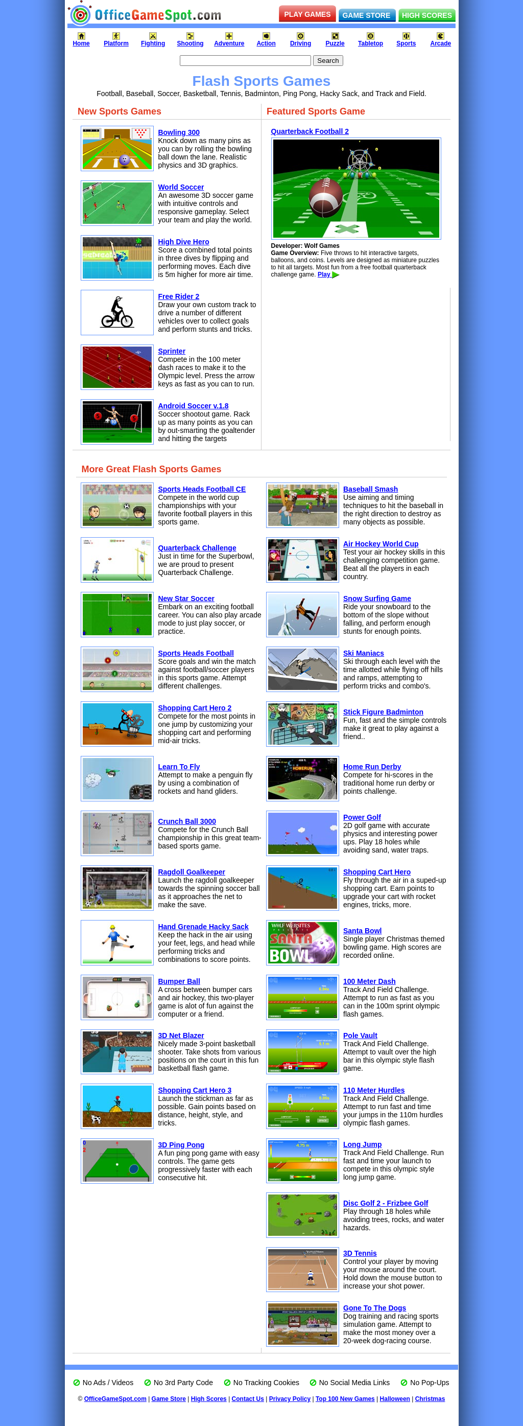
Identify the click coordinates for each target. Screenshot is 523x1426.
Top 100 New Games (345, 1398)
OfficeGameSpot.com (115, 1398)
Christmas (430, 1398)
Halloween (395, 1398)
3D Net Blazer (181, 1035)
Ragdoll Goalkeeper (191, 872)
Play (329, 274)
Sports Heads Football (196, 653)
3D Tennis (360, 1253)
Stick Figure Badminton (383, 712)
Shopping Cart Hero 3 (194, 1090)
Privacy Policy (290, 1398)
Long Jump (362, 1144)
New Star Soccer (186, 598)
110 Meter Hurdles (374, 1090)
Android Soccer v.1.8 (193, 406)
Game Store (169, 1398)
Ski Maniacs (363, 653)
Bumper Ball (179, 981)
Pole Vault (360, 1035)
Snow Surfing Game (377, 598)
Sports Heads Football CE (202, 489)
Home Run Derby (372, 767)
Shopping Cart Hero (377, 872)
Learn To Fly (179, 767)
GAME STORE (366, 15)
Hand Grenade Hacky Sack (203, 927)
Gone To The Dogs (374, 1308)
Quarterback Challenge (197, 548)
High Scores (209, 1398)
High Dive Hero (183, 242)
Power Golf (362, 817)
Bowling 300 (179, 132)
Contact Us (248, 1398)
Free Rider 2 (178, 296)
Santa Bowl (362, 931)
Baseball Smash (370, 489)
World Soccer (181, 187)
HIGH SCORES (427, 15)
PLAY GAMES (307, 14)
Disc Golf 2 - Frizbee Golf (385, 1203)
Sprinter (171, 351)
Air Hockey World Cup (381, 544)
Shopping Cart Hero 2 (194, 708)
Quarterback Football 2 (310, 131)
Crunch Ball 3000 (187, 821)
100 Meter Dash (369, 981)
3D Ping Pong (181, 1145)
